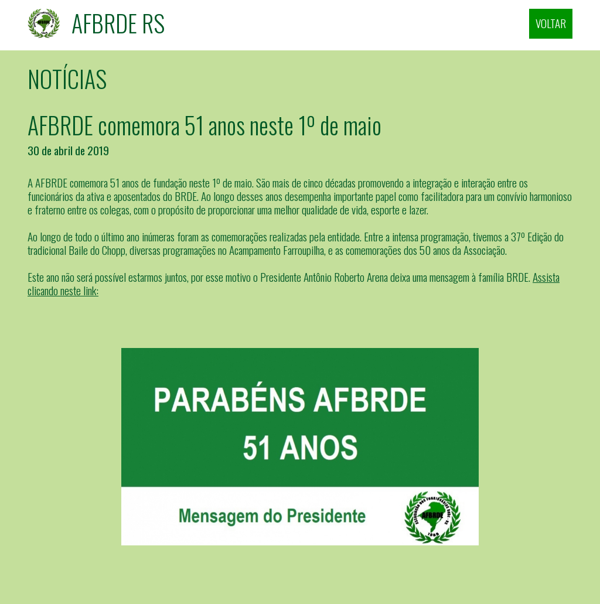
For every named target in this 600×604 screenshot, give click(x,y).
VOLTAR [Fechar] (551, 23)
